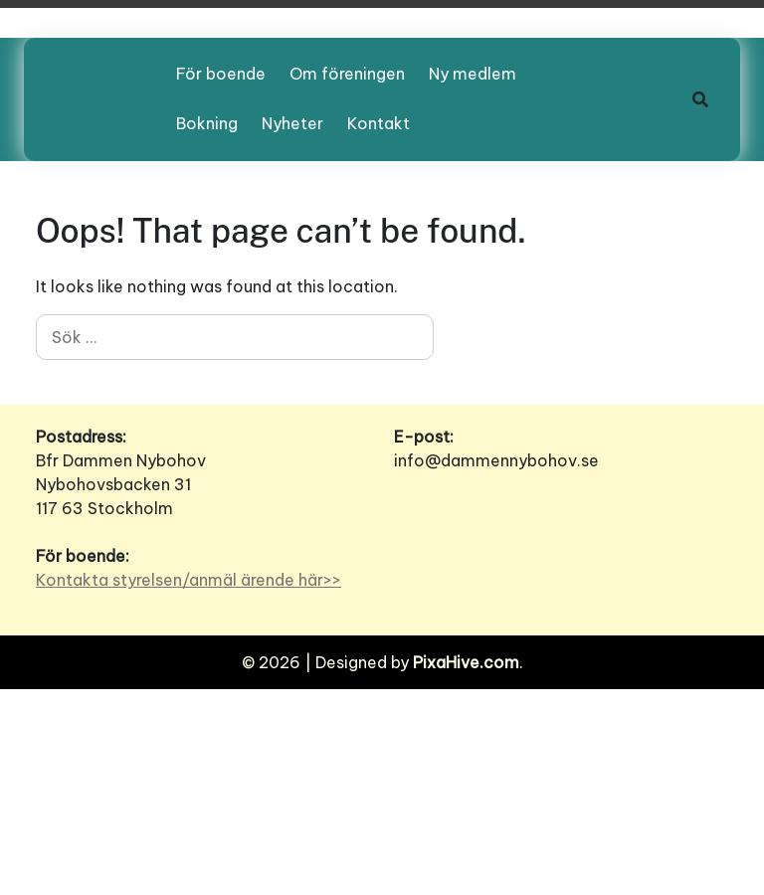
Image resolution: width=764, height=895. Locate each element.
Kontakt (378, 123)
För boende (221, 74)
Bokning (207, 123)
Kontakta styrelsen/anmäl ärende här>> (188, 580)
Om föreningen (347, 74)
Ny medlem (472, 74)
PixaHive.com (466, 662)
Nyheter (292, 123)
